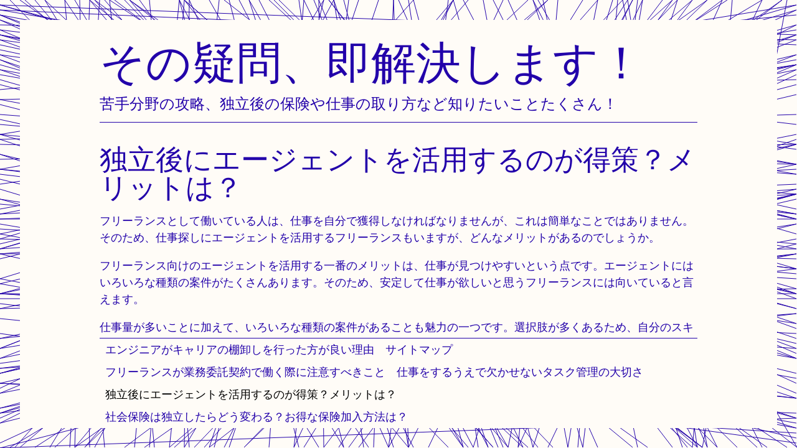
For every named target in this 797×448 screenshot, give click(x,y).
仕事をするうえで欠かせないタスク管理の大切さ (520, 372)
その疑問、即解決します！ (372, 61)
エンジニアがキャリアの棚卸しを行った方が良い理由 (239, 349)
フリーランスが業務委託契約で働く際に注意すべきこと (245, 372)
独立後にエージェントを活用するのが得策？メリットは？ (251, 394)
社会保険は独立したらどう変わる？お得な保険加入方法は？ (256, 416)
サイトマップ (419, 349)
